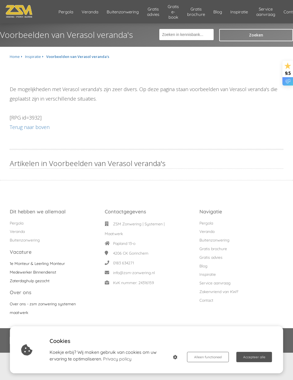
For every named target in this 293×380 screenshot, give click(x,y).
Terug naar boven (30, 127)
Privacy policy (117, 359)
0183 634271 (123, 262)
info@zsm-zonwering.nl (134, 272)
